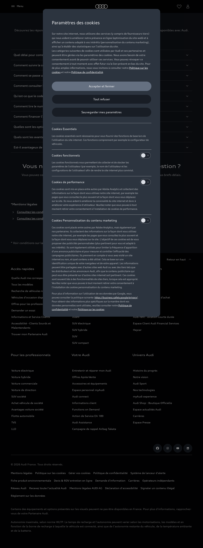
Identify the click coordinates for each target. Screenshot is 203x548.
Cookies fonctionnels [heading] (101, 155)
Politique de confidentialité (87, 72)
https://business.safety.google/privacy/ (116, 297)
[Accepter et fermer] (101, 86)
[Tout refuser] (101, 99)
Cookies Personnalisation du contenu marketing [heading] (101, 220)
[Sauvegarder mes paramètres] (101, 112)
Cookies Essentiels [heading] (64, 129)
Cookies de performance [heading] (101, 182)
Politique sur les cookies (91, 309)
